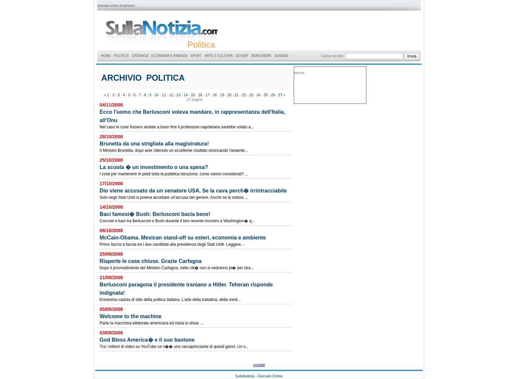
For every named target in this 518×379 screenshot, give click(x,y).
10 (157, 95)
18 (215, 95)
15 (193, 95)
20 (229, 95)
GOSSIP (242, 56)
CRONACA (140, 56)
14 (186, 95)
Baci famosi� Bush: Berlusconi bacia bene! (155, 214)
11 (164, 95)
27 (280, 95)
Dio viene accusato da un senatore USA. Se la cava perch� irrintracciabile (193, 190)
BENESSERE (261, 56)
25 (266, 95)
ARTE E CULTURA (218, 56)
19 (222, 95)
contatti (259, 365)
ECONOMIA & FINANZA (169, 56)
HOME (106, 56)
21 (237, 95)
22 (244, 95)
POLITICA (121, 56)
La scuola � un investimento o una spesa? (154, 167)
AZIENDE (282, 56)
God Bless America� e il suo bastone (147, 340)
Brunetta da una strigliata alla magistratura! (154, 144)
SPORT (196, 56)
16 (200, 95)
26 (273, 95)
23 (251, 95)
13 (178, 95)
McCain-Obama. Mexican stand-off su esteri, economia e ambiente (183, 237)
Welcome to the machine (131, 316)
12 (171, 95)
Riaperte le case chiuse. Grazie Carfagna (151, 261)
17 (207, 95)
